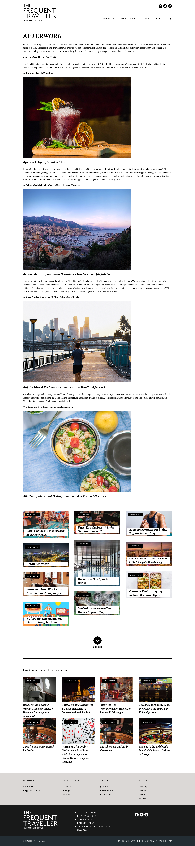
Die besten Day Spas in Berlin (93, 581)
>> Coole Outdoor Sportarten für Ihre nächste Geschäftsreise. (51, 297)
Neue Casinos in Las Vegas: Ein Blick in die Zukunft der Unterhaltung (148, 560)
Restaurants (107, 790)
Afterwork (32, 515)
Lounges (67, 790)
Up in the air (128, 18)
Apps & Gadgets (33, 790)
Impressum (86, 819)
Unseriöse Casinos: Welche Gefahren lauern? (96, 529)
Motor (143, 794)
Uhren (143, 798)
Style (159, 18)
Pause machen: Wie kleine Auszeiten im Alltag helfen (44, 591)
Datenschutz (87, 816)
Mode (143, 790)
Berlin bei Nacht (37, 564)
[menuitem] (108, 18)
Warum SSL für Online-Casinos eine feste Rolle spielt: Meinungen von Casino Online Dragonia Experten (75, 754)
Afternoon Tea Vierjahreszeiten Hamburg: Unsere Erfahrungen (115, 708)
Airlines (67, 786)
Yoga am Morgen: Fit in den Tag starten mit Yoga (148, 531)
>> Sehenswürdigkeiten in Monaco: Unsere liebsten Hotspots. (51, 185)
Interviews (30, 786)
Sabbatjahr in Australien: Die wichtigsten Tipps (95, 610)
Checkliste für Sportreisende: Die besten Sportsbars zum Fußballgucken (155, 708)
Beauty (143, 786)
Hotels (105, 786)
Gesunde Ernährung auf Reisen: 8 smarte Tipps (145, 593)
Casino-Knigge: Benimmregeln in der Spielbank (45, 532)
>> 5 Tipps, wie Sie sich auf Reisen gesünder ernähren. (48, 407)
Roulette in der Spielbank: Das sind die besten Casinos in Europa (154, 750)
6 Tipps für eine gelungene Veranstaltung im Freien (44, 620)
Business (108, 18)
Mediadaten (87, 823)
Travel (145, 18)
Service (67, 794)
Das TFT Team (87, 812)
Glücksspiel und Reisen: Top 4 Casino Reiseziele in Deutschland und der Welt (77, 708)
